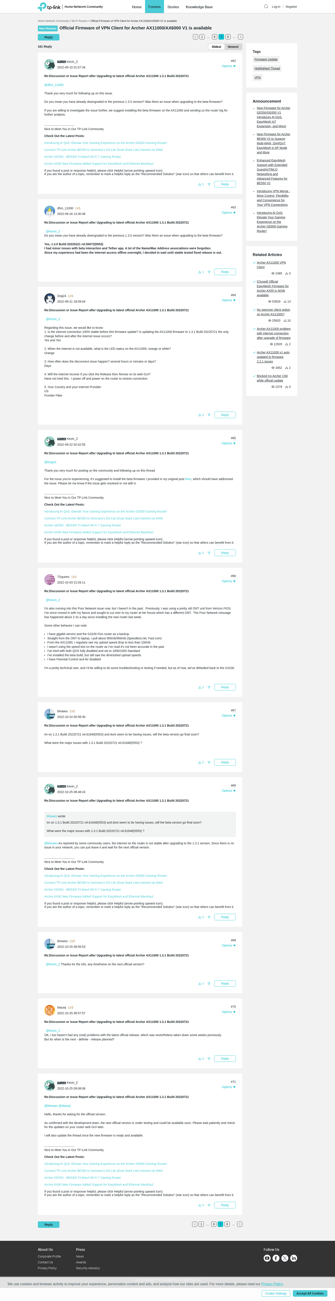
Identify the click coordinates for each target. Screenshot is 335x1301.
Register (291, 6)
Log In (276, 6)
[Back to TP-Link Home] (49, 6)
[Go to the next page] (240, 36)
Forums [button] (154, 6)
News (80, 1256)
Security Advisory (88, 1268)
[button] (137, 6)
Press (80, 1249)
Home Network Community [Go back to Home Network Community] (53, 21)
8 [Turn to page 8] (228, 37)
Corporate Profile (49, 1256)
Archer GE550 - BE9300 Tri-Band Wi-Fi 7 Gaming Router (82, 156)
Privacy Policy (47, 1268)
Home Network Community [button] (84, 6)
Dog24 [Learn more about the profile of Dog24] (61, 296)
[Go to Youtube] (267, 1258)
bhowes (52, 816)
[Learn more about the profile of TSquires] (50, 579)
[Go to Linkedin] (293, 1258)
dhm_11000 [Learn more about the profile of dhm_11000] (65, 208)
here (188, 479)
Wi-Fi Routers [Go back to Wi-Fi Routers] (80, 21)
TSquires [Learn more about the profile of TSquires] (63, 577)
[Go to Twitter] (284, 1258)
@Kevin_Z (53, 231)
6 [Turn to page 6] (214, 37)
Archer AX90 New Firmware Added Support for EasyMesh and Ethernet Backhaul (98, 163)
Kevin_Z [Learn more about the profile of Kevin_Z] (72, 61)
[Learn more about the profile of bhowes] (50, 714)
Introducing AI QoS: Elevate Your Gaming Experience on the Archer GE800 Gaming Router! (105, 143)
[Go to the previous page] (195, 36)
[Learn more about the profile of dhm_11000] (50, 210)
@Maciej (64, 1106)
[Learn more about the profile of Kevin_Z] (50, 64)
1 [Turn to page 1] (202, 37)
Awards (81, 1262)
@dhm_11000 (53, 85)
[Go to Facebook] (276, 1258)
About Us (45, 1249)
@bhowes (51, 843)
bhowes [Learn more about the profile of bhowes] (62, 711)
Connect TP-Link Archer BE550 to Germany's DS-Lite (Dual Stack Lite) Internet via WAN (103, 150)
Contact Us (45, 1262)
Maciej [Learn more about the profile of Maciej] (61, 1007)
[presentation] (49, 64)
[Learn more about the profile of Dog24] (50, 298)
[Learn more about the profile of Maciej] (50, 1010)
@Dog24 (50, 462)
